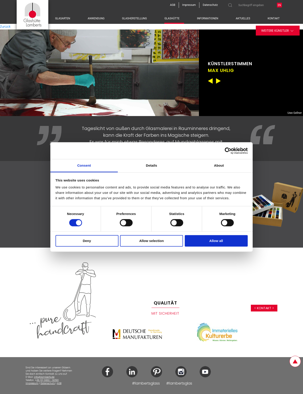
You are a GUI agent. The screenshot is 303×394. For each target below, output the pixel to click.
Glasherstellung (134, 18)
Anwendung (96, 18)
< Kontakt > (264, 308)
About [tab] (219, 165)
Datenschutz (47, 383)
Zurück (5, 26)
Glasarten (62, 18)
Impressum (32, 383)
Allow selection (151, 241)
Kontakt (274, 18)
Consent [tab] (84, 165)
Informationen (207, 18)
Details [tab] (151, 165)
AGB (59, 383)
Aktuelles (243, 18)
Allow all (216, 241)
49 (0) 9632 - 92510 (47, 380)
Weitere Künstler (277, 30)
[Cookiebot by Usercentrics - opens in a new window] (228, 150)
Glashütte (171, 18)
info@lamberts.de (44, 377)
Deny (87, 241)
